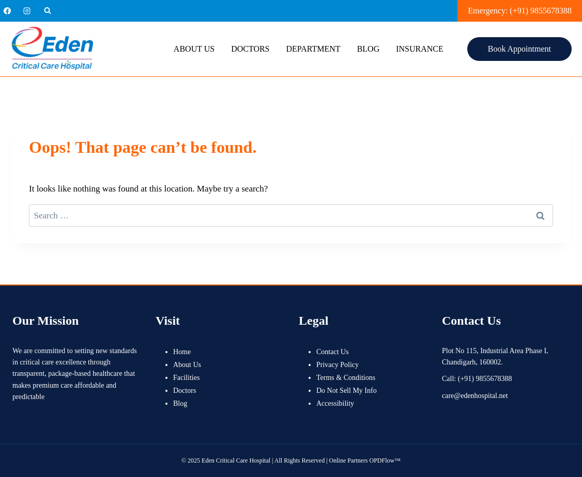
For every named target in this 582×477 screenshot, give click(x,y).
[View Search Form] (47, 11)
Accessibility (335, 403)
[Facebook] (7, 11)
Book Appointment (519, 48)
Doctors (250, 48)
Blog (368, 48)
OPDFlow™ (385, 460)
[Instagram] (27, 11)
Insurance (419, 48)
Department (313, 48)
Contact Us (332, 352)
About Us (194, 48)
